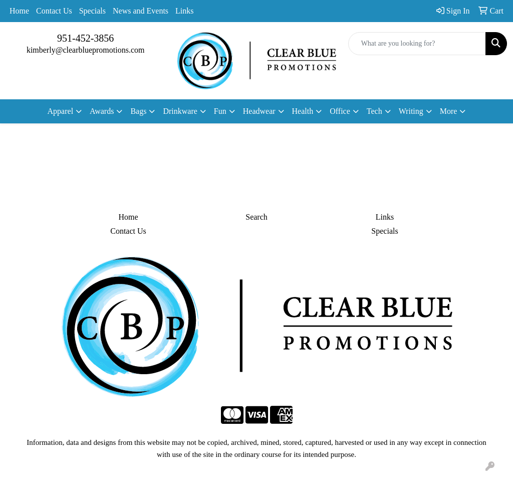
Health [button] (303, 111)
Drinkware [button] (180, 111)
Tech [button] (374, 111)
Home (19, 11)
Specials (92, 11)
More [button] (448, 111)
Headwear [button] (259, 111)
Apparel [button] (61, 111)
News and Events (140, 11)
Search (256, 217)
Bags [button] (138, 111)
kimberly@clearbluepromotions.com (86, 50)
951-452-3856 (85, 38)
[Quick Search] (417, 43)
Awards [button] (102, 111)
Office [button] (340, 111)
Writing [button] (411, 111)
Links (184, 11)
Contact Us (54, 11)
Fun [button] (220, 111)
